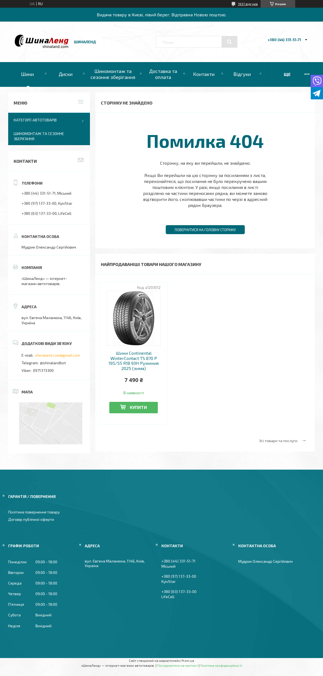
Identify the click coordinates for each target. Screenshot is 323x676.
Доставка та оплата (163, 74)
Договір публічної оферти (31, 519)
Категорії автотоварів (35, 120)
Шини (27, 74)
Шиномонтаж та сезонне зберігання (112, 74)
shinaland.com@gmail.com (57, 355)
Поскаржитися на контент (177, 665)
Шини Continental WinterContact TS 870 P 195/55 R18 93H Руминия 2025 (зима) (133, 361)
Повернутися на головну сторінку (205, 230)
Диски (66, 74)
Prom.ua (188, 660)
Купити (138, 407)
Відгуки (242, 74)
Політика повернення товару (34, 512)
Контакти (204, 74)
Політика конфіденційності (221, 665)
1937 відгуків (248, 4)
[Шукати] (229, 42)
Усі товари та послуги (278, 440)
